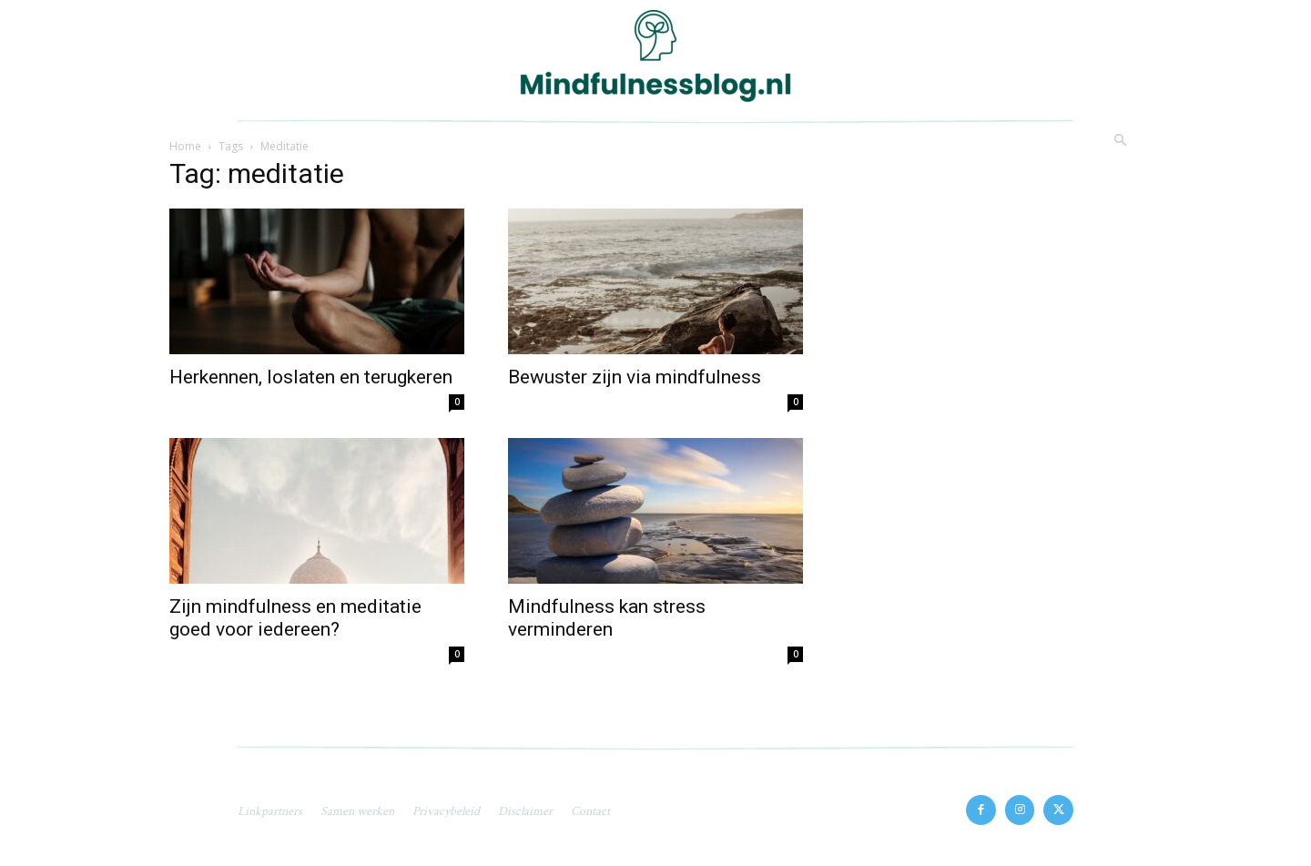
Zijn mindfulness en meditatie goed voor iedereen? (295, 618)
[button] (1120, 140)
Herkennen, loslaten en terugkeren (310, 377)
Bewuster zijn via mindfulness (634, 377)
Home (185, 146)
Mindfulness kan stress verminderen (607, 618)
